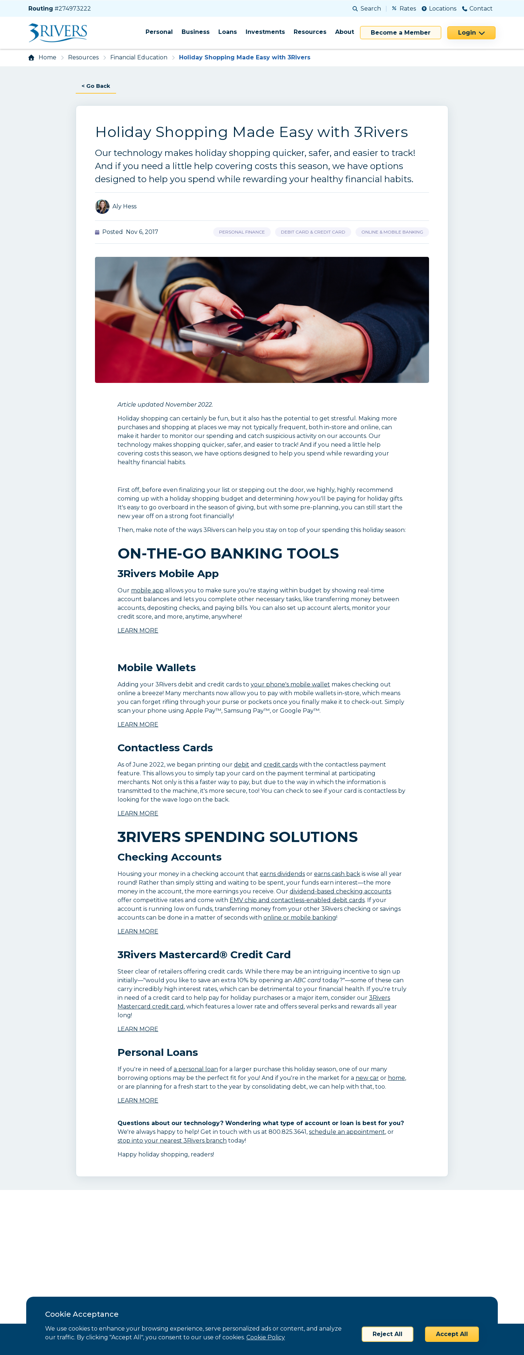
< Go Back (97, 86)
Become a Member (400, 32)
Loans (227, 31)
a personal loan (196, 1069)
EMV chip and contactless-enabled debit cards (297, 900)
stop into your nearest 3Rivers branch (172, 1140)
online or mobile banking (299, 918)
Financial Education (138, 57)
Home (47, 57)
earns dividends (282, 874)
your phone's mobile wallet (290, 684)
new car (367, 1078)
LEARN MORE (138, 630)
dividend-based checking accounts (340, 891)
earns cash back (337, 874)
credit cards (280, 764)
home (396, 1078)
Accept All (452, 1334)
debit (241, 764)
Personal (159, 31)
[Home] (60, 32)
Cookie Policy (265, 1337)
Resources (310, 31)
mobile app (147, 590)
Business (196, 31)
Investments (265, 31)
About (344, 31)
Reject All (387, 1334)
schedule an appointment (347, 1132)
